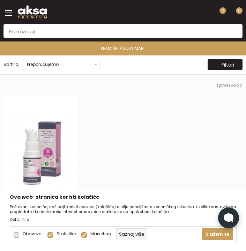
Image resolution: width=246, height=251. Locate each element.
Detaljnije (19, 220)
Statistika (66, 234)
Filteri (224, 64)
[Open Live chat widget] (228, 217)
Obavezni (33, 234)
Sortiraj (11, 64)
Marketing (100, 234)
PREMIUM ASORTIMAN (122, 48)
